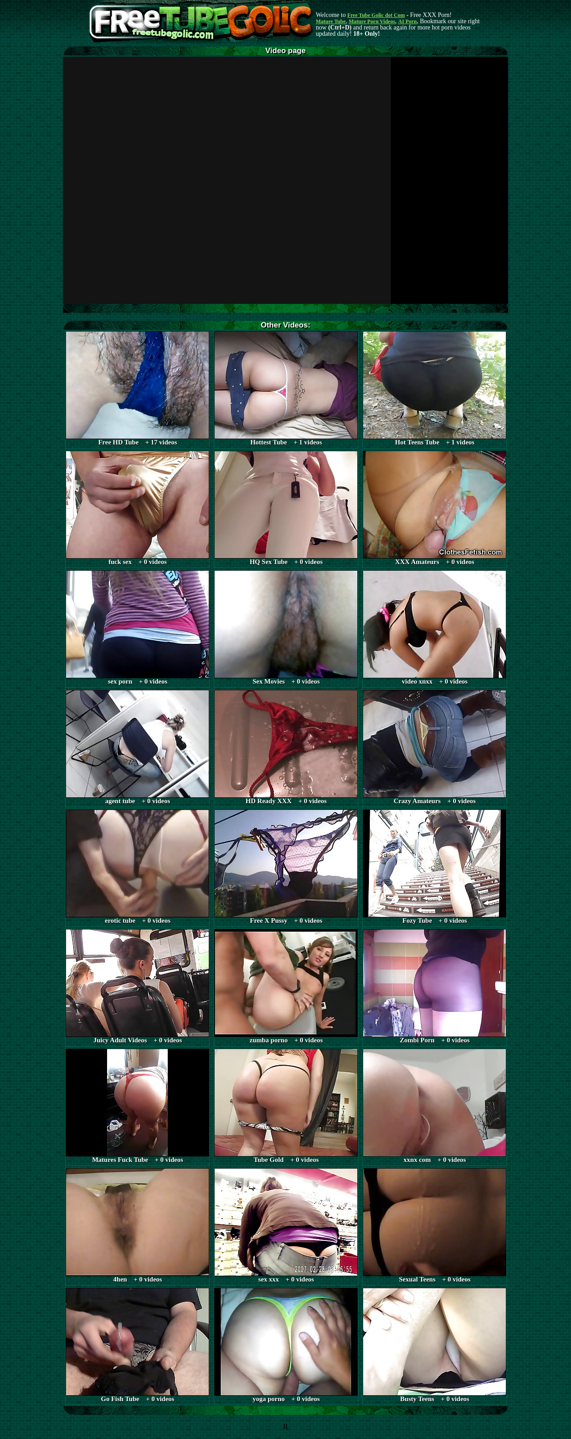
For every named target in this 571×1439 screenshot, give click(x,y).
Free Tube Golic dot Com (376, 15)
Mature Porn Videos (372, 21)
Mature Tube (331, 21)
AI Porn (407, 21)
